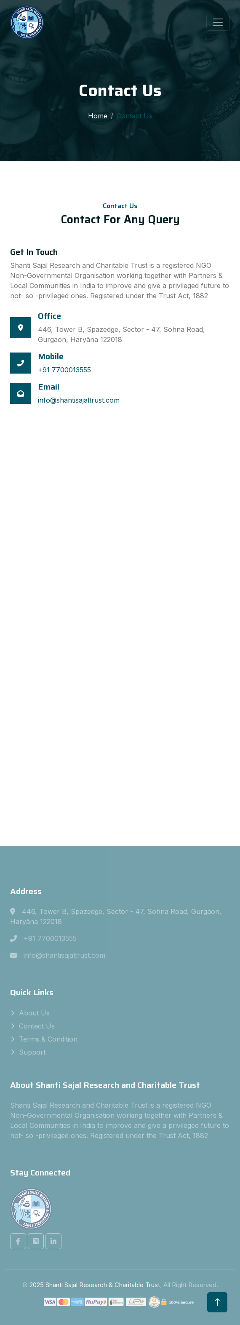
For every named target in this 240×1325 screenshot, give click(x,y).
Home (97, 116)
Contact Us (37, 1026)
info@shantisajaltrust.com (79, 400)
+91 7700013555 (64, 370)
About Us (34, 1013)
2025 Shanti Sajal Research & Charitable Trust (94, 1285)
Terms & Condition (48, 1039)
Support (32, 1052)
